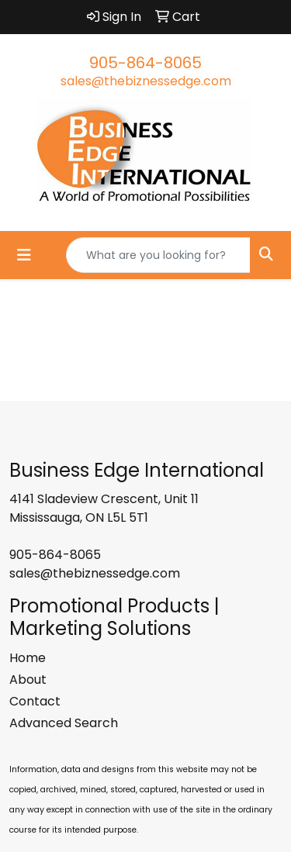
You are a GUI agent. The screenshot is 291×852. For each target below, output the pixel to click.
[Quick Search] (158, 255)
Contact (35, 701)
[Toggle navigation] (24, 255)
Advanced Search (63, 723)
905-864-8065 (145, 63)
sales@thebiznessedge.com (146, 81)
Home (27, 658)
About (28, 679)
